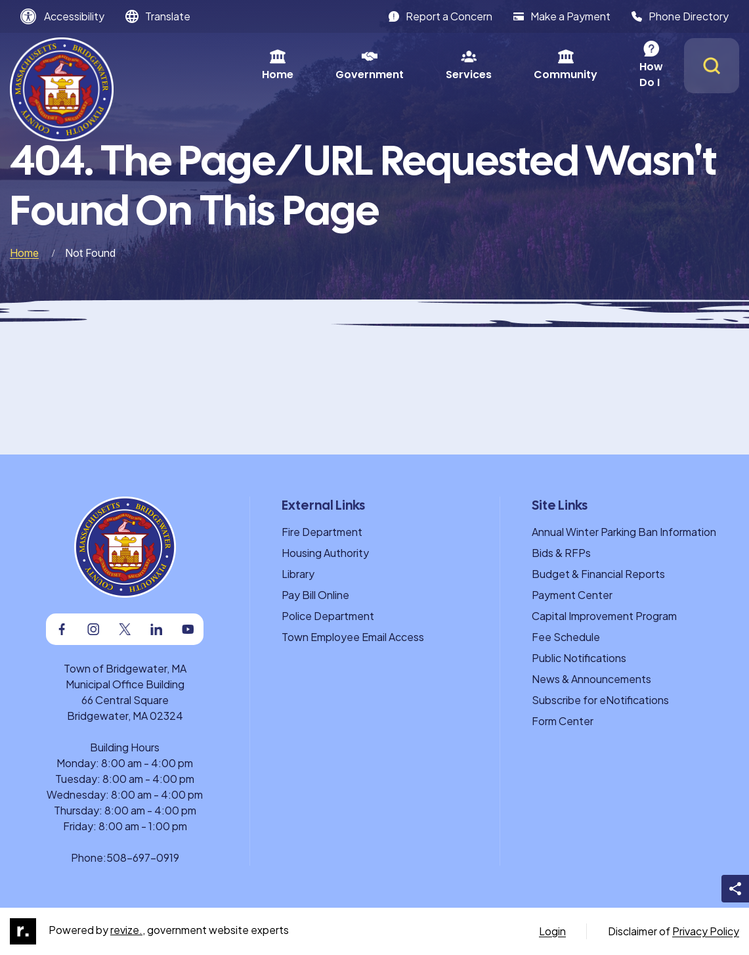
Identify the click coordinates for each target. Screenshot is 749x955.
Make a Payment (561, 16)
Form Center (562, 721)
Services (394, 65)
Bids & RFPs (561, 553)
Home (203, 65)
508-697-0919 (142, 857)
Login (552, 931)
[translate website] (158, 16)
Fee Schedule (566, 637)
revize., (127, 930)
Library (298, 574)
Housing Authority (325, 553)
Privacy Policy (705, 931)
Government (295, 65)
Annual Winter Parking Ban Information (624, 532)
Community (491, 65)
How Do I (588, 65)
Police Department (328, 616)
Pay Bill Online (315, 595)
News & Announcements (591, 679)
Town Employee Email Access (353, 637)
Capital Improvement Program (604, 616)
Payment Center (572, 595)
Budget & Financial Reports (598, 574)
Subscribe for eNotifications (600, 700)
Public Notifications (579, 658)
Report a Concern (440, 16)
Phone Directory (680, 16)
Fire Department (322, 532)
